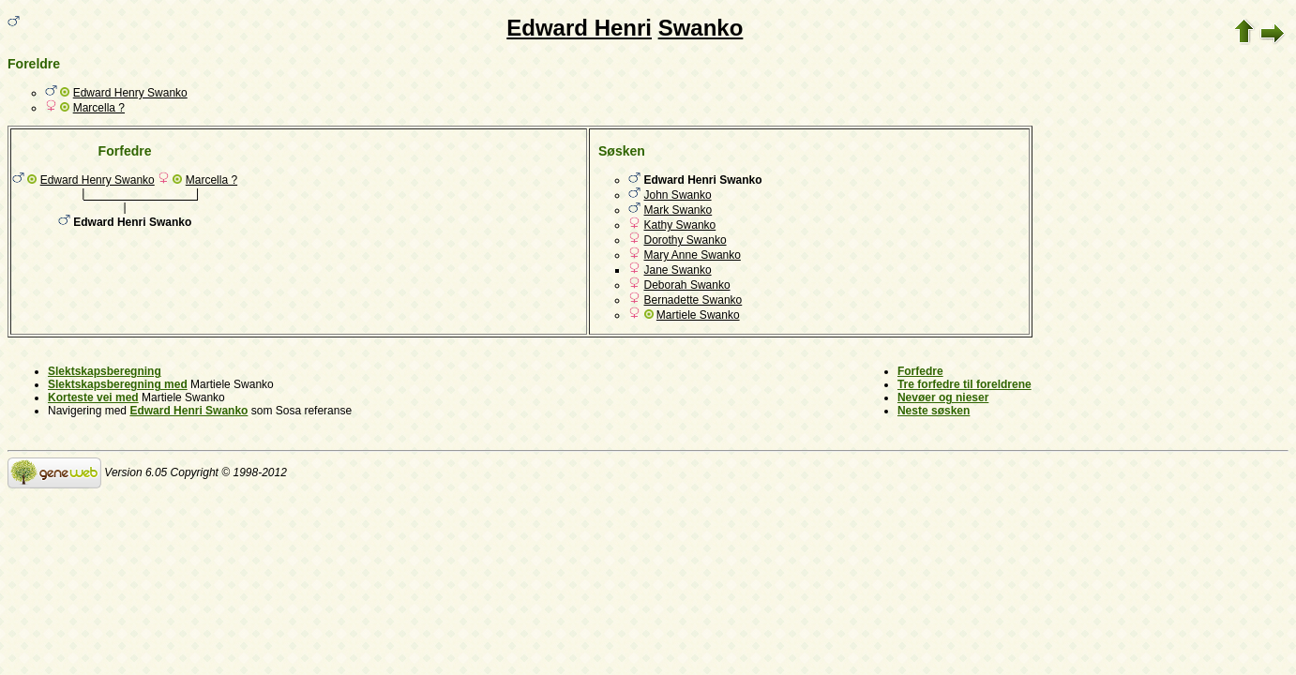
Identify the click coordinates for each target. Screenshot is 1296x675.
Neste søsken (933, 410)
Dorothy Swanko (685, 240)
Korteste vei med (93, 397)
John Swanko (678, 195)
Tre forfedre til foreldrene (964, 384)
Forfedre (920, 371)
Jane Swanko (678, 270)
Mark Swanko (678, 210)
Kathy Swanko (680, 225)
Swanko (701, 27)
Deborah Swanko (687, 285)
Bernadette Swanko (693, 300)
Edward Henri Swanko (188, 410)
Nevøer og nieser (942, 397)
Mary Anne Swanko (692, 255)
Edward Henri (579, 27)
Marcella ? (99, 107)
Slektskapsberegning (104, 371)
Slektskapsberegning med (118, 384)
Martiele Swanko (698, 315)
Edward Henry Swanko (130, 92)
